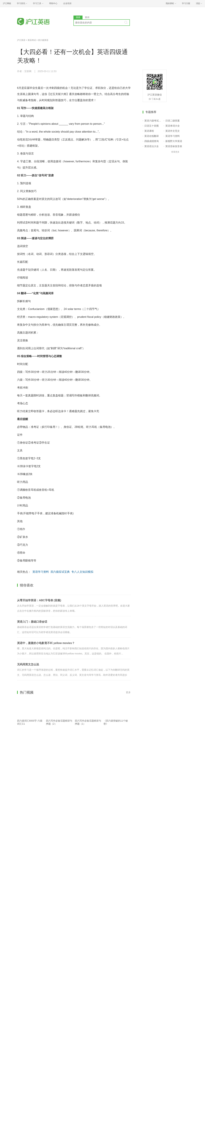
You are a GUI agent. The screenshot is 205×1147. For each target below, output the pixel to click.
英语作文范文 (172, 131)
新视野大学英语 (173, 141)
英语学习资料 (40, 571)
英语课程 (149, 131)
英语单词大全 (172, 125)
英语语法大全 (151, 146)
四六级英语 (43, 40)
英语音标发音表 (173, 146)
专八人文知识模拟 (82, 571)
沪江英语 (21, 40)
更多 (128, 692)
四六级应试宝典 (60, 571)
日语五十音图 (151, 125)
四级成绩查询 (151, 141)
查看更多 (175, 152)
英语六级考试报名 (153, 120)
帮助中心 (53, 3)
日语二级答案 (172, 120)
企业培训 (67, 3)
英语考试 (32, 40)
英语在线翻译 (151, 136)
